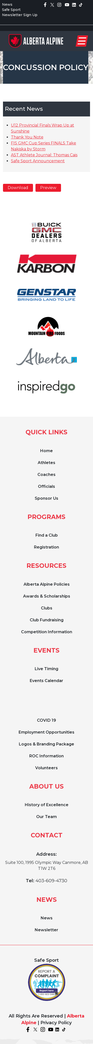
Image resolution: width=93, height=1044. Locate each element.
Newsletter (46, 930)
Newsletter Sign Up (19, 15)
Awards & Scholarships (46, 596)
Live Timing (46, 668)
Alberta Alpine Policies (47, 584)
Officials (46, 486)
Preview (48, 187)
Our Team (46, 816)
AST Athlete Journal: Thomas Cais (44, 155)
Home (46, 450)
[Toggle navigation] (82, 41)
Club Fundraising (46, 620)
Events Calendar (46, 680)
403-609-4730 (51, 880)
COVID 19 (46, 720)
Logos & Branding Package (46, 744)
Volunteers (46, 768)
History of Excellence (46, 804)
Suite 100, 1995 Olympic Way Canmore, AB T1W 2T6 (46, 865)
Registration (46, 547)
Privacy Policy (56, 1022)
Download (18, 187)
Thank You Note (27, 137)
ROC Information (46, 756)
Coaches (46, 474)
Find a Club (46, 535)
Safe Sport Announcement (38, 161)
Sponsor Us (46, 498)
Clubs (46, 608)
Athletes (46, 462)
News (7, 4)
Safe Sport (11, 9)
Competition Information (46, 632)
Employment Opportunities (46, 732)
